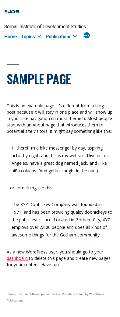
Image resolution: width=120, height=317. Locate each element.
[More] (86, 36)
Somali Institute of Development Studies (45, 26)
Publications (58, 37)
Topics (28, 37)
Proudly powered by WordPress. (83, 294)
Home (10, 37)
